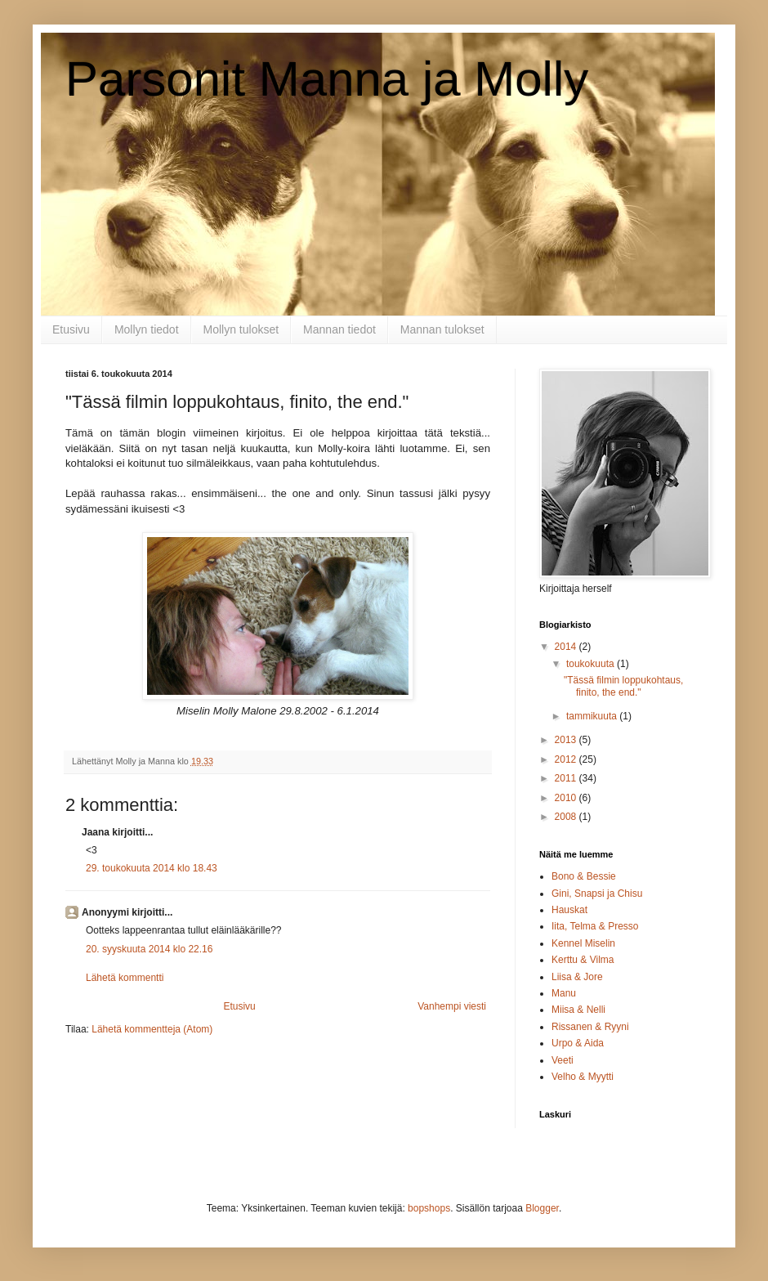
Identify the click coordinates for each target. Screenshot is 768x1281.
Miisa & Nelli (578, 1009)
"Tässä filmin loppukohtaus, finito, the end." (623, 685)
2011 (567, 778)
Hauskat (569, 910)
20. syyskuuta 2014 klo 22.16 (149, 949)
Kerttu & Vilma (582, 959)
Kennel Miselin (583, 943)
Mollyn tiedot (146, 329)
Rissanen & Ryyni (590, 1026)
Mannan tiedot (339, 329)
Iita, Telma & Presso (595, 926)
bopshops (429, 1208)
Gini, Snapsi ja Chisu (596, 893)
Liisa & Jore (577, 977)
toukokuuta (591, 664)
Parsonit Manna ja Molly (326, 79)
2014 (567, 646)
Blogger (542, 1208)
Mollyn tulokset (241, 329)
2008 (567, 816)
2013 (567, 740)
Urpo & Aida (577, 1043)
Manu (563, 993)
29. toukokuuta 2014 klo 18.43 (151, 868)
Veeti (562, 1060)
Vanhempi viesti (451, 1006)
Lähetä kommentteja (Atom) (152, 1029)
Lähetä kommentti (124, 977)
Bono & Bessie (583, 876)
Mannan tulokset (442, 329)
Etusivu (71, 329)
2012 (567, 759)
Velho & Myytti (582, 1076)
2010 (567, 798)
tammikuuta (592, 716)
